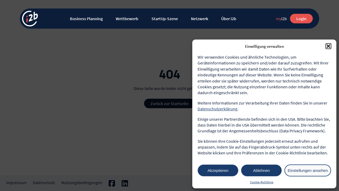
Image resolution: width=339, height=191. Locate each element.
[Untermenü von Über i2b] (240, 18)
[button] (328, 46)
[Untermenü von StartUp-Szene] (182, 18)
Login (301, 18)
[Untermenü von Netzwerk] (212, 18)
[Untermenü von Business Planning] (107, 18)
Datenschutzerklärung (217, 108)
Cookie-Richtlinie (261, 182)
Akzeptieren (217, 170)
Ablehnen (261, 170)
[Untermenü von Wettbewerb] (142, 18)
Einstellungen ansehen (308, 170)
